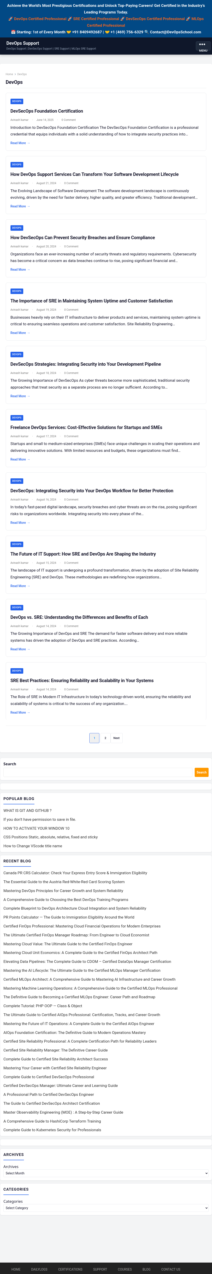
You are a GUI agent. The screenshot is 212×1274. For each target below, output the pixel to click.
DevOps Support (22, 43)
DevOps (17, 102)
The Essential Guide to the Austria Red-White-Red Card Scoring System (64, 882)
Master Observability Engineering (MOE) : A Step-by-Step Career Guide (63, 1113)
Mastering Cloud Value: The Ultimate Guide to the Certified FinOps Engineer (67, 944)
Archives (11, 1167)
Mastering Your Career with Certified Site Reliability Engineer (55, 1068)
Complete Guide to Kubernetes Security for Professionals (52, 1130)
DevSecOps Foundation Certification (47, 111)
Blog (146, 1269)
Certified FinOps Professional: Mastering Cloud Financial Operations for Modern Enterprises (81, 926)
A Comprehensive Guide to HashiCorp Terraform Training (52, 1122)
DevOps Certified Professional (40, 18)
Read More (21, 143)
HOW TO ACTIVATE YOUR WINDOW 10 (36, 829)
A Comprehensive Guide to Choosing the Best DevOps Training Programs (65, 900)
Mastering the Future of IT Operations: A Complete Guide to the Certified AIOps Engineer (78, 1024)
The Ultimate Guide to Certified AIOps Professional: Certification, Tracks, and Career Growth (81, 1015)
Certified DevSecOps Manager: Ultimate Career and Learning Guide (60, 1086)
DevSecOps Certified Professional (155, 18)
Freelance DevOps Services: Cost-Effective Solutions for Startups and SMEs (87, 427)
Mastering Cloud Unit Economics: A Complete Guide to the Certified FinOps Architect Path (80, 953)
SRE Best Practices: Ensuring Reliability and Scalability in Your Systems (82, 680)
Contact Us (170, 1269)
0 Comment (69, 120)
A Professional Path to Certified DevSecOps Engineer (48, 1095)
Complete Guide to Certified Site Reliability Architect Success (55, 1059)
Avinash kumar (20, 120)
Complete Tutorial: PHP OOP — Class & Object (42, 1006)
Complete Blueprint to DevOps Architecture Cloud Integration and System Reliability (74, 909)
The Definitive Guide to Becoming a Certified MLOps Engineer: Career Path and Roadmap (79, 997)
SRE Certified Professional (96, 18)
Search (9, 764)
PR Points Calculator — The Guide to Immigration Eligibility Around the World (68, 918)
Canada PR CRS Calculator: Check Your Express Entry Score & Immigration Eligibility (75, 873)
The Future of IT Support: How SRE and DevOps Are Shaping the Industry (83, 554)
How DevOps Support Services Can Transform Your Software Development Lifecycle (95, 174)
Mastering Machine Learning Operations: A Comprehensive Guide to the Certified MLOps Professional (90, 989)
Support (100, 1269)
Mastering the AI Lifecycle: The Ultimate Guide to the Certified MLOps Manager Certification (81, 971)
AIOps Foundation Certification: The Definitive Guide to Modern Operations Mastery (74, 1033)
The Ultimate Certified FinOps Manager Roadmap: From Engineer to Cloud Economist (76, 935)
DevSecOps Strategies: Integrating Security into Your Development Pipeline (86, 364)
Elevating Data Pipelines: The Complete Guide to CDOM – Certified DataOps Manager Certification (87, 962)
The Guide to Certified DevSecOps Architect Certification (51, 1104)
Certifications (70, 1269)
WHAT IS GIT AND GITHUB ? (27, 811)
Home (9, 74)
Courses (125, 1269)
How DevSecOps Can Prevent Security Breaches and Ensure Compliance (83, 238)
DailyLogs (39, 1269)
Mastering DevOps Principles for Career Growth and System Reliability (63, 891)
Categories (13, 1202)
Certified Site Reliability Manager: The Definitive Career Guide (55, 1051)
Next (117, 738)
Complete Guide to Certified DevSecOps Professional (48, 1077)
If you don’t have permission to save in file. (39, 820)
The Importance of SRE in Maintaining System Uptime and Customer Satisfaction (92, 301)
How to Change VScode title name (32, 846)
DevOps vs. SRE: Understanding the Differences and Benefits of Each (79, 617)
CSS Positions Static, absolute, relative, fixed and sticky (50, 837)
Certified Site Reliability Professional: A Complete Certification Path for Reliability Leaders (80, 1042)
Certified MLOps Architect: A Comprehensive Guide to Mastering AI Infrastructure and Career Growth (89, 980)
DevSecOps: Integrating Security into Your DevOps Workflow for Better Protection (92, 491)
